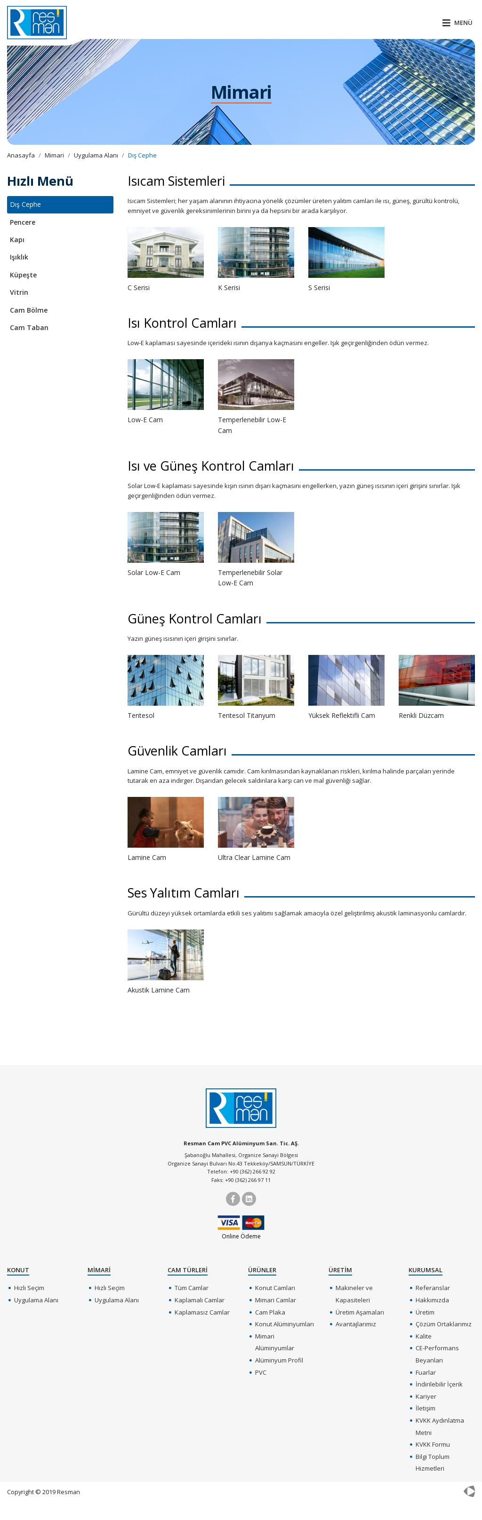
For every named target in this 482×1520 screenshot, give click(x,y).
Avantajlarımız (356, 1324)
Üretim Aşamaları (360, 1312)
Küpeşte (23, 274)
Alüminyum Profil (279, 1360)
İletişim (425, 1408)
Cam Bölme (29, 310)
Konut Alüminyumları (284, 1324)
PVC (260, 1372)
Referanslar (433, 1288)
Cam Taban (29, 327)
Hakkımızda (432, 1300)
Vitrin (19, 292)
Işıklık (19, 256)
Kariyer (426, 1396)
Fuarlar (426, 1372)
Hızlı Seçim (29, 1288)
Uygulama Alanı (36, 1300)
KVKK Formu (433, 1444)
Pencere (22, 222)
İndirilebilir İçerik (439, 1384)
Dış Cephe (25, 204)
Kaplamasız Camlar (202, 1312)
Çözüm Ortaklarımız (444, 1324)
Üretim (425, 1312)
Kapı (17, 239)
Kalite (424, 1336)
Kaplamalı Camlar (200, 1300)
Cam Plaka (270, 1312)
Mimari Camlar (275, 1300)
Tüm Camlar (192, 1288)
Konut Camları (275, 1288)
